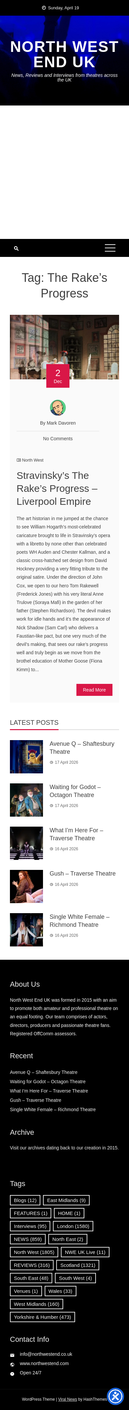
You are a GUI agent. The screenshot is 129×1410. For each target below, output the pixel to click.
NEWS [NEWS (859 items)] (28, 1239)
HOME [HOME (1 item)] (69, 1213)
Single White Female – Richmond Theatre (53, 1109)
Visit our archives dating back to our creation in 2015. (64, 1147)
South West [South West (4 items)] (75, 1278)
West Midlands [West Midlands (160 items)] (36, 1304)
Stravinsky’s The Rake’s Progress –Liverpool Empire (57, 488)
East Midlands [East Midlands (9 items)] (66, 1200)
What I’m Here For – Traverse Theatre (49, 1091)
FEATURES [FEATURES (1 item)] (30, 1213)
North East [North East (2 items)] (67, 1239)
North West (33, 460)
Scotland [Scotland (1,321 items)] (77, 1265)
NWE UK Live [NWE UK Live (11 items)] (85, 1252)
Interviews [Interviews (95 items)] (30, 1226)
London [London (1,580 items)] (73, 1226)
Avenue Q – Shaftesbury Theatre (43, 1072)
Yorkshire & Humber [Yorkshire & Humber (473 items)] (42, 1317)
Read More (94, 690)
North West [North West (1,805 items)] (34, 1252)
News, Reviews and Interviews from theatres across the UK (64, 78)
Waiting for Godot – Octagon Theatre (48, 1081)
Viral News (67, 1399)
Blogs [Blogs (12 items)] (25, 1200)
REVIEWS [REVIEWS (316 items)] (32, 1265)
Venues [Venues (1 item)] (26, 1291)
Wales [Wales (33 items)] (60, 1291)
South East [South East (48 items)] (31, 1278)
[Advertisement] (64, 172)
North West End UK (64, 54)
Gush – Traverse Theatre (83, 873)
